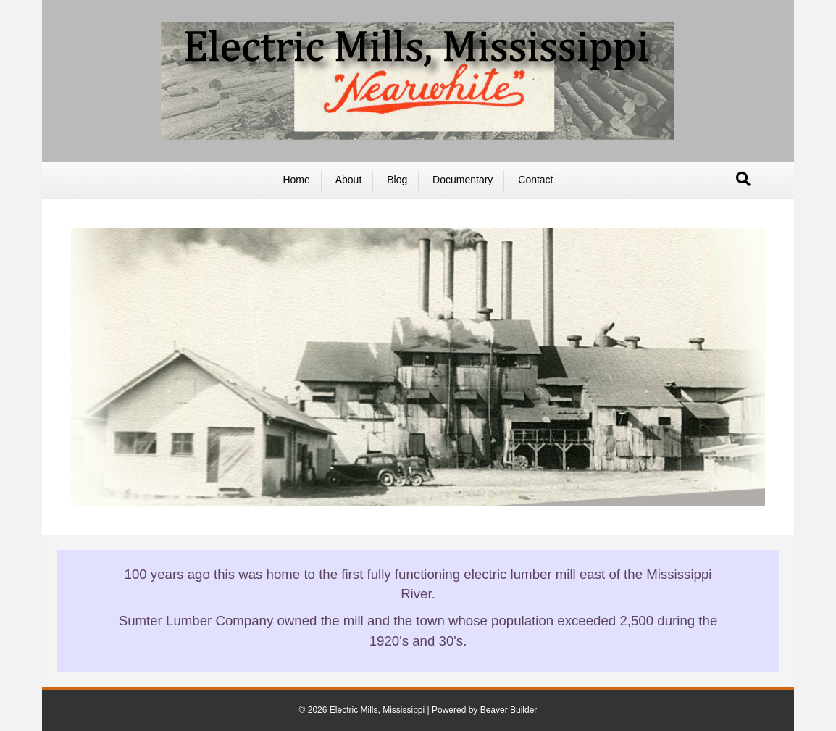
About (348, 179)
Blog (397, 179)
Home (296, 179)
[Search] (743, 179)
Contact (535, 179)
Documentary (462, 179)
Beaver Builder (509, 710)
